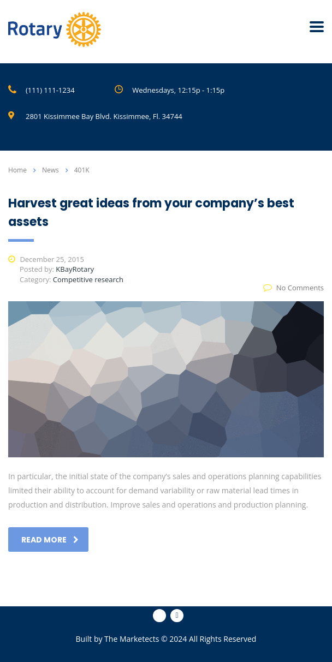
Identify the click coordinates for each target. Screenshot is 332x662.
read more (50, 539)
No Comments (293, 288)
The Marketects (131, 639)
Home (17, 170)
